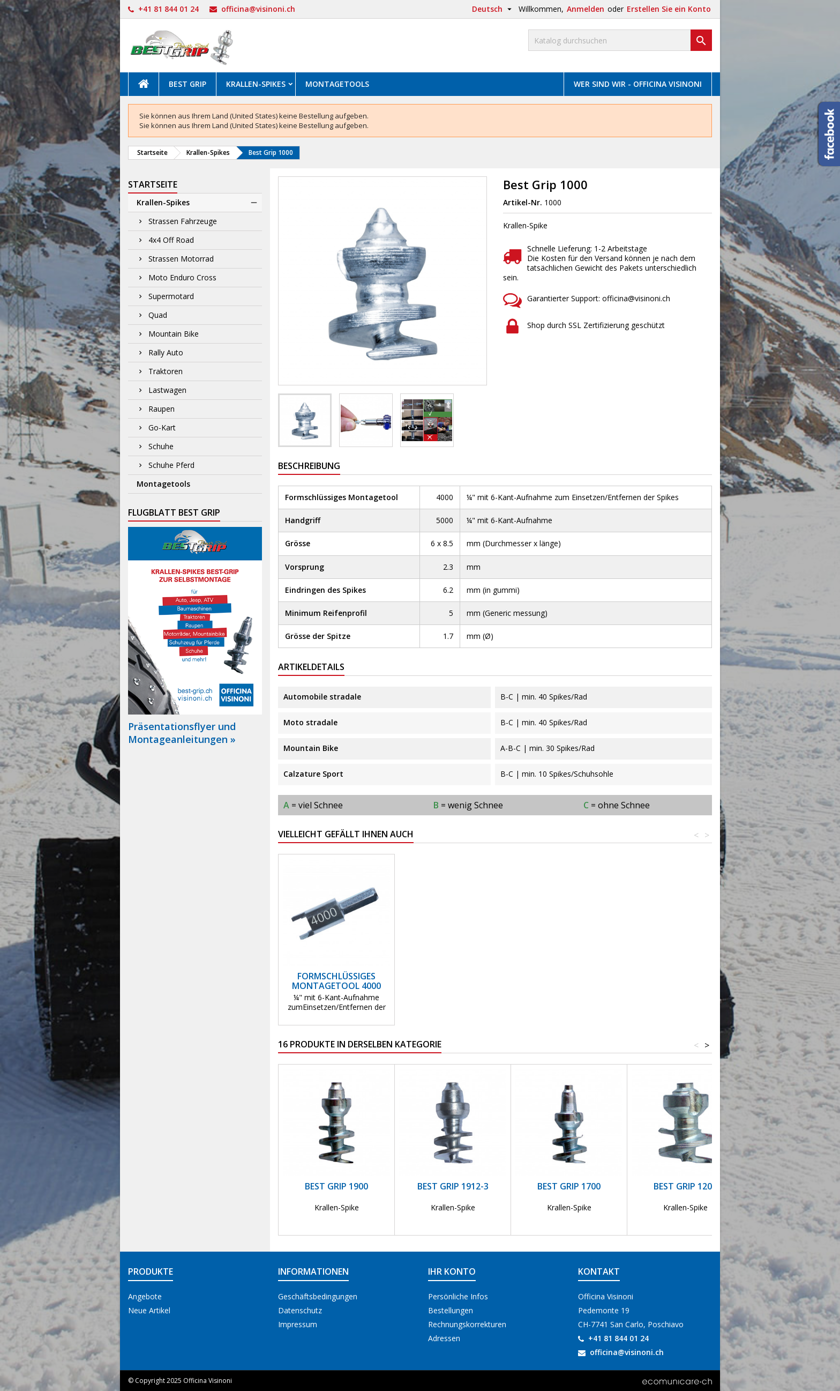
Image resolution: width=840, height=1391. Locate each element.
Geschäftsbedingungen (317, 1296)
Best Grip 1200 (685, 1186)
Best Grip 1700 (569, 1186)
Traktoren (165, 371)
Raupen (161, 409)
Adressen (444, 1338)
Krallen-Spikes (256, 84)
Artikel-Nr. (522, 202)
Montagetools (337, 84)
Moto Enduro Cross (182, 277)
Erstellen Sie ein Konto (669, 9)
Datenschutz (300, 1310)
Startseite (152, 184)
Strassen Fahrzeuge (182, 221)
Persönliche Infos (458, 1296)
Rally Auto (165, 352)
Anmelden (585, 9)
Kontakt (599, 1271)
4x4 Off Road (171, 240)
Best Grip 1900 (336, 1186)
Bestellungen (450, 1310)
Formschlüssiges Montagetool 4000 (336, 981)
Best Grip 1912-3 (453, 1186)
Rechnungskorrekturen (467, 1324)
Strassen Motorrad (181, 259)
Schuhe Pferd (171, 465)
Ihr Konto (452, 1271)
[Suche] (620, 40)
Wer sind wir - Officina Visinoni (638, 84)
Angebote (145, 1296)
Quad (157, 315)
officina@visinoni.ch (258, 9)
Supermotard (171, 296)
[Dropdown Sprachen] (493, 9)
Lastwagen (167, 390)
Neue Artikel (149, 1310)
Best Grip (187, 84)
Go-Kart (162, 427)
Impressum (297, 1324)
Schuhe (161, 446)
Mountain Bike (173, 334)
